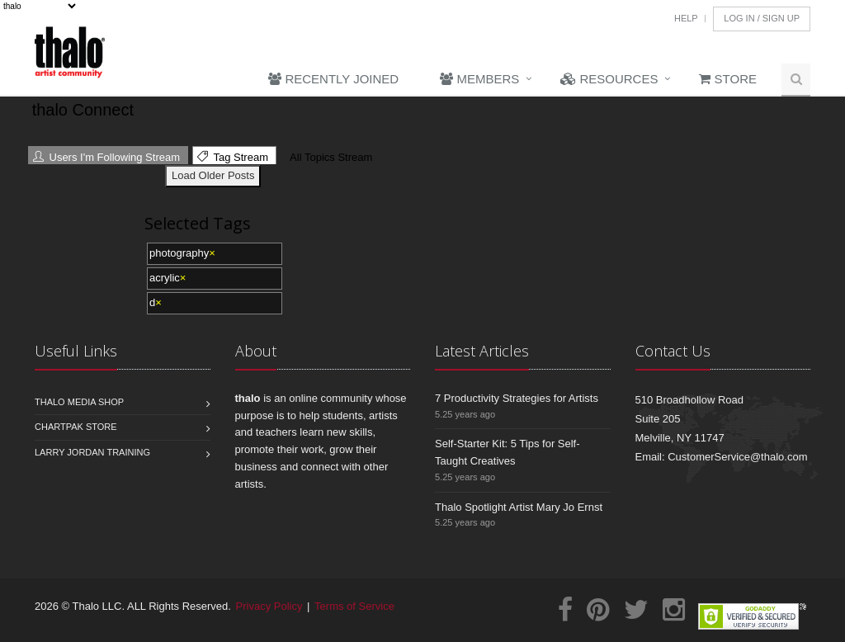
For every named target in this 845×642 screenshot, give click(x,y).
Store (728, 79)
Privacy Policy (269, 606)
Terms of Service (354, 606)
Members (479, 79)
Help (686, 18)
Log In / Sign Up (762, 18)
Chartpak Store (76, 427)
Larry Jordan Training (92, 452)
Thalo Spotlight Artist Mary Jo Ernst (518, 507)
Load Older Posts (213, 175)
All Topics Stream (329, 157)
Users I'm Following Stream (106, 157)
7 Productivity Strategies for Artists (516, 398)
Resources (609, 79)
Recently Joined (333, 79)
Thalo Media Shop (79, 402)
